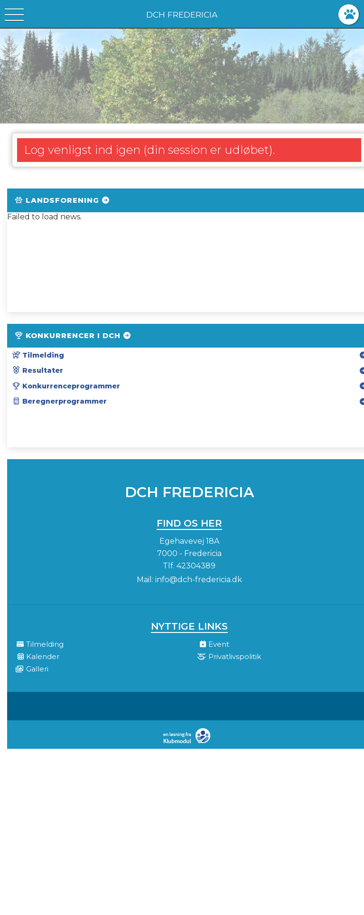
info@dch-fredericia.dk (198, 579)
